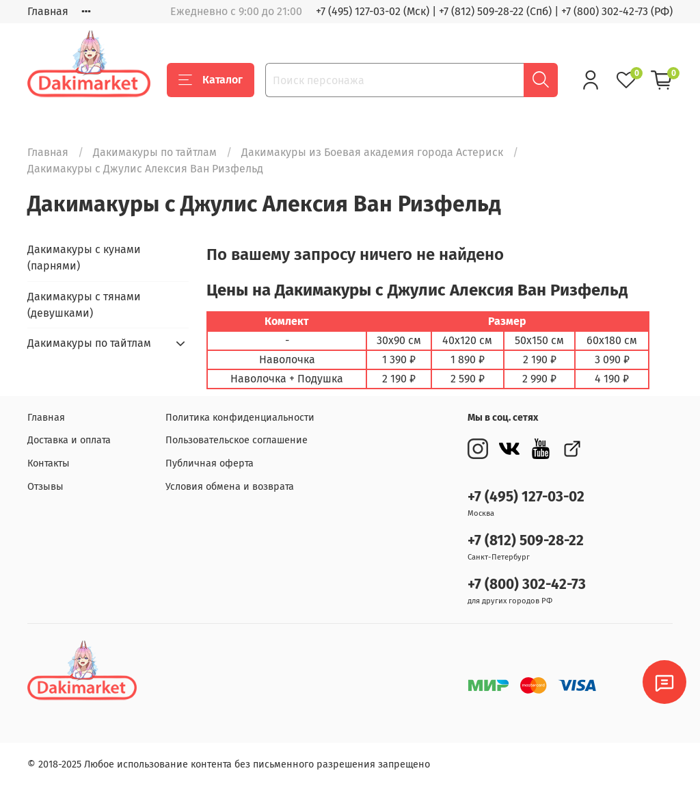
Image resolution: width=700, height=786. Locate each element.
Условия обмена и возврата (229, 487)
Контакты (48, 463)
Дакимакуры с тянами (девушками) (84, 304)
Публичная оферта (209, 463)
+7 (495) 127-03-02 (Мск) (372, 11)
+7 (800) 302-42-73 (527, 584)
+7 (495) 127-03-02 (526, 497)
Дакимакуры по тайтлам (155, 152)
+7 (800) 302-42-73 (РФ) (617, 11)
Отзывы (45, 487)
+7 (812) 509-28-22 (526, 540)
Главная (47, 11)
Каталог (210, 80)
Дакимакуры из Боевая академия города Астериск (372, 152)
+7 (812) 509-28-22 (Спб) (495, 11)
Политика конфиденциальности (239, 417)
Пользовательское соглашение (236, 440)
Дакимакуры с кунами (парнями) (84, 257)
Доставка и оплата (69, 440)
